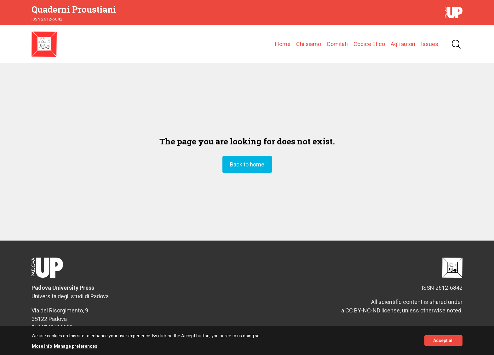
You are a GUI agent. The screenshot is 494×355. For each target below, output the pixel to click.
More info (42, 348)
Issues (429, 44)
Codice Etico (369, 44)
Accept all (443, 343)
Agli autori (403, 44)
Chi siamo (308, 44)
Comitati (337, 44)
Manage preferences (75, 348)
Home (282, 44)
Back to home (247, 164)
